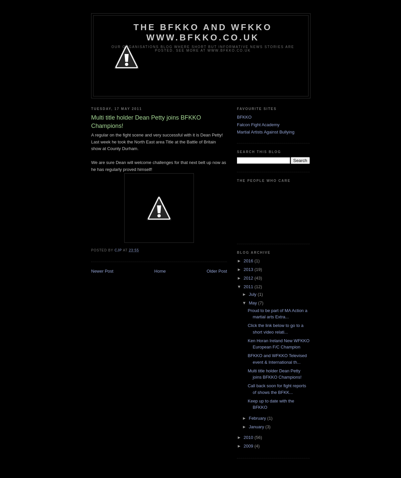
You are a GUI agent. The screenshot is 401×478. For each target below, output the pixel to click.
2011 (249, 286)
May (253, 302)
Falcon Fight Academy (258, 124)
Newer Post (102, 271)
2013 (249, 269)
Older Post (217, 271)
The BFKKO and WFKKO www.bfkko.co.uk (203, 32)
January (257, 426)
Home (160, 271)
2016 (249, 260)
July (253, 294)
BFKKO (244, 117)
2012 (249, 278)
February (258, 418)
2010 (249, 437)
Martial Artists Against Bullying (265, 132)
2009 (249, 446)
